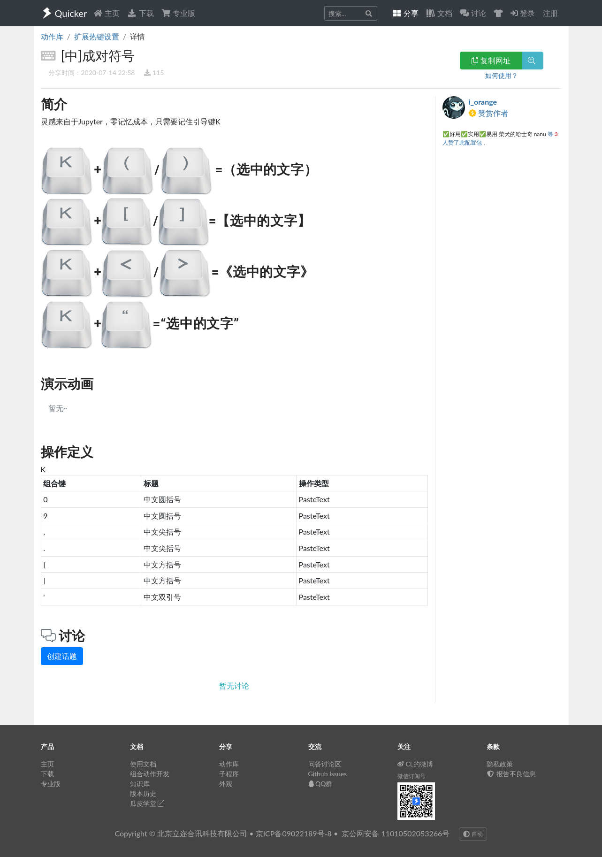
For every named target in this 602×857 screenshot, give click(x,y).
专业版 (178, 12)
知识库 (140, 784)
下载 (140, 12)
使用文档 (143, 764)
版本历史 (143, 793)
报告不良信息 (511, 774)
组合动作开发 (149, 774)
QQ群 (320, 784)
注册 (550, 12)
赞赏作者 (488, 112)
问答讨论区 (324, 764)
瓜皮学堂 (147, 803)
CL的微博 (415, 764)
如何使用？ (501, 75)
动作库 (52, 36)
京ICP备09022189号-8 (294, 833)
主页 (106, 12)
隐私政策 (500, 764)
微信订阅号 (411, 776)
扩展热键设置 (96, 36)
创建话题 (62, 655)
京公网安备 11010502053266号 (396, 833)
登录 (523, 12)
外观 (225, 784)
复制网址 (491, 60)
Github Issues (327, 774)
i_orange (483, 101)
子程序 (229, 774)
